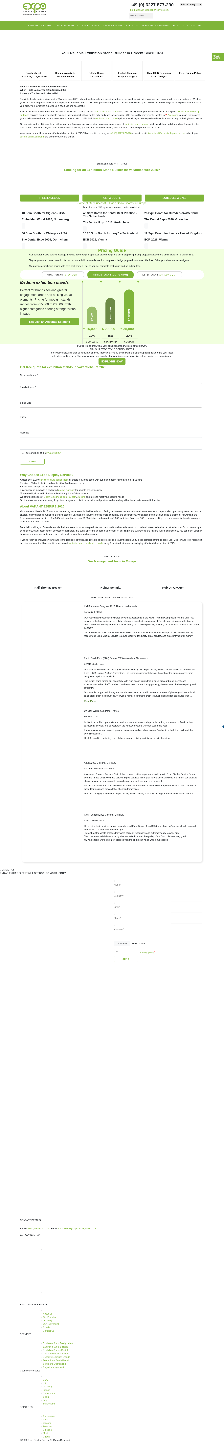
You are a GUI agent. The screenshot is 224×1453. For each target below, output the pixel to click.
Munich (46, 1434)
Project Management (53, 1368)
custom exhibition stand (32, 136)
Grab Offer (216, 57)
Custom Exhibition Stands (56, 1354)
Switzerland (49, 1404)
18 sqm (63, 497)
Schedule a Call (175, 198)
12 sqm (55, 497)
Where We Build (112, 25)
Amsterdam (49, 1417)
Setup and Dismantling (54, 1364)
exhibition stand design (136, 124)
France (46, 1390)
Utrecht (46, 1437)
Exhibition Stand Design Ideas (58, 1344)
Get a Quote (112, 198)
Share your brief (112, 557)
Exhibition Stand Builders (55, 1347)
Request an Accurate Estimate (49, 322)
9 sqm (47, 497)
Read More (90, 702)
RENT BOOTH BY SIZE (40, 25)
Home (23, 25)
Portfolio (132, 25)
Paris (45, 1420)
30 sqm (72, 497)
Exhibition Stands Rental (55, 1351)
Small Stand (58, 275)
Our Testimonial (51, 1324)
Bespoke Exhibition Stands (56, 1357)
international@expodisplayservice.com (146, 10)
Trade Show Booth (67, 25)
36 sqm (81, 497)
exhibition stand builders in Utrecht (86, 544)
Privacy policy (53, 453)
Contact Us (194, 25)
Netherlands (49, 1394)
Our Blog (47, 1321)
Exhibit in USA (90, 25)
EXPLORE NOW (112, 362)
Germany (47, 1387)
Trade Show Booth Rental (56, 1361)
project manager (66, 491)
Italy (45, 1401)
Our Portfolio (49, 1318)
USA (45, 1380)
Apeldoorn (173, 115)
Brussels (47, 1430)
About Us (178, 25)
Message (24, 433)
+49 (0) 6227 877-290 (149, 4)
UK (44, 1384)
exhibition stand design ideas (53, 480)
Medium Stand (110, 275)
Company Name (29, 376)
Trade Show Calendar (155, 25)
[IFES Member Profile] (106, 1229)
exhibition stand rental (107, 118)
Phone (23, 418)
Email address (28, 388)
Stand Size (25, 403)
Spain (46, 1397)
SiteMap (47, 1328)
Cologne (47, 1423)
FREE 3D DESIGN (49, 198)
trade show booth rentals (106, 111)
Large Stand (164, 275)
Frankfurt (47, 1427)
